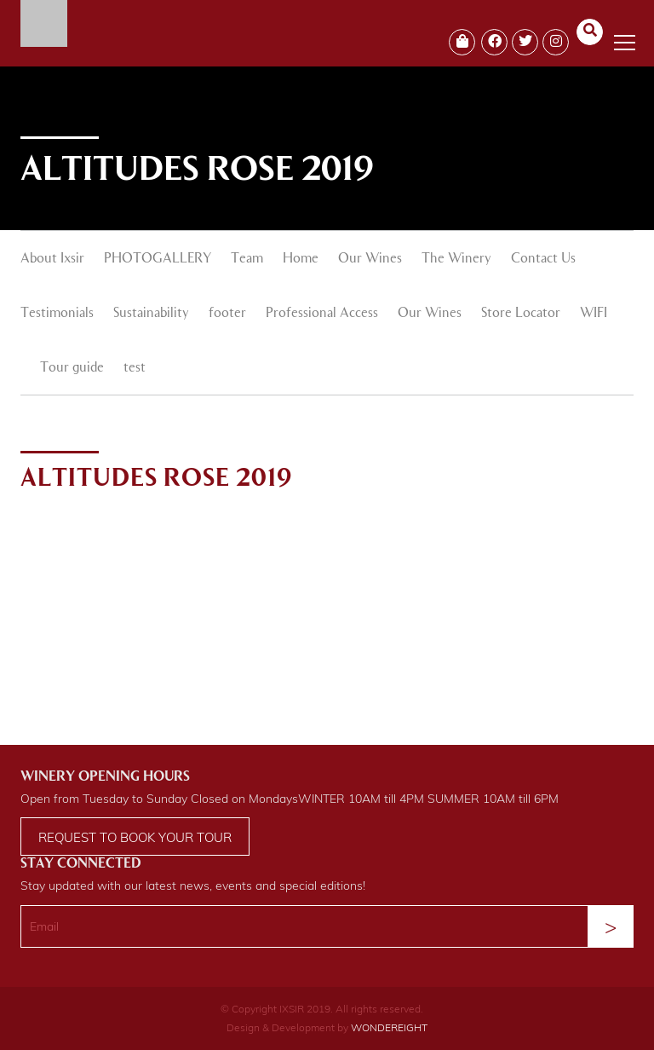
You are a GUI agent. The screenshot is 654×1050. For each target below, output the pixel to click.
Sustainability (151, 313)
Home (300, 259)
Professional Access (322, 313)
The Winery (456, 259)
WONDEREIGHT (389, 1027)
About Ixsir (52, 259)
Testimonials (57, 313)
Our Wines (370, 259)
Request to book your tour (135, 837)
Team (247, 259)
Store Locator (520, 313)
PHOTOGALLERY (157, 259)
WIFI (593, 313)
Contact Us (543, 259)
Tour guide (72, 368)
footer (227, 313)
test (134, 368)
